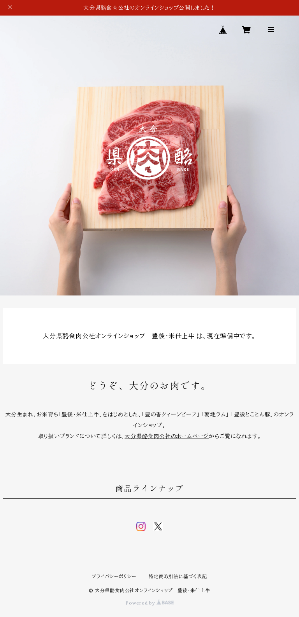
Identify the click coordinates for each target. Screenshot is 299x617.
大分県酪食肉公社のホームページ (167, 436)
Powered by (149, 603)
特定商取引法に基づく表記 (178, 576)
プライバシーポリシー (114, 576)
